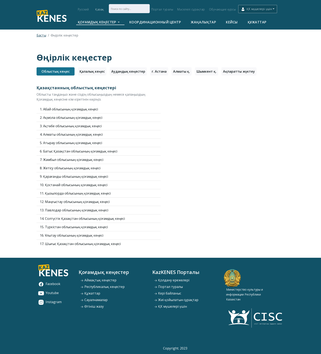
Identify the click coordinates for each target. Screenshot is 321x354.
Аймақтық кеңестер (98, 280)
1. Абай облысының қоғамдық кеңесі (69, 109)
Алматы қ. (181, 71)
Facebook (49, 284)
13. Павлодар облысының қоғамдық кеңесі (74, 210)
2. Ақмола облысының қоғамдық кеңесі (71, 117)
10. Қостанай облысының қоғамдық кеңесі (73, 185)
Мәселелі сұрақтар (191, 9)
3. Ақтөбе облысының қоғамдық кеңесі (71, 126)
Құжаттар (257, 22)
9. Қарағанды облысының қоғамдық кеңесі (74, 176)
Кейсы (232, 22)
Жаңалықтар (203, 22)
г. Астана (159, 71)
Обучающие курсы (222, 9)
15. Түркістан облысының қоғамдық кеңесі (74, 227)
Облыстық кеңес (55, 71)
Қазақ (99, 9)
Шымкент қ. (206, 71)
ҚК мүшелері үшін (170, 306)
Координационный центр (155, 22)
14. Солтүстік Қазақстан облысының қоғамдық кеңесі (82, 218)
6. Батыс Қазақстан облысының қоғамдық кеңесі (78, 151)
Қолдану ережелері (171, 280)
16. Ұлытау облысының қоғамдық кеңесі (71, 235)
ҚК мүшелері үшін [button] (256, 9)
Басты (41, 35)
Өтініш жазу (92, 306)
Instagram (50, 302)
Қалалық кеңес (92, 71)
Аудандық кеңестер (128, 71)
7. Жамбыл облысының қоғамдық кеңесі (71, 159)
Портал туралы (162, 9)
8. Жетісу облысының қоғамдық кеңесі (70, 168)
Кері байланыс (167, 293)
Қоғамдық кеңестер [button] (97, 22)
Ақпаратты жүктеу (239, 71)
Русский (83, 9)
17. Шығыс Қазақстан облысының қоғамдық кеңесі (80, 244)
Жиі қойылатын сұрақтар (176, 300)
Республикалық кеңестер (102, 286)
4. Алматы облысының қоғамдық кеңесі (71, 134)
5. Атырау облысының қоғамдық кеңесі (71, 143)
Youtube (48, 293)
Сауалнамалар (94, 300)
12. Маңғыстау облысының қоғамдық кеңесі (75, 201)
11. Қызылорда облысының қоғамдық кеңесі (75, 193)
